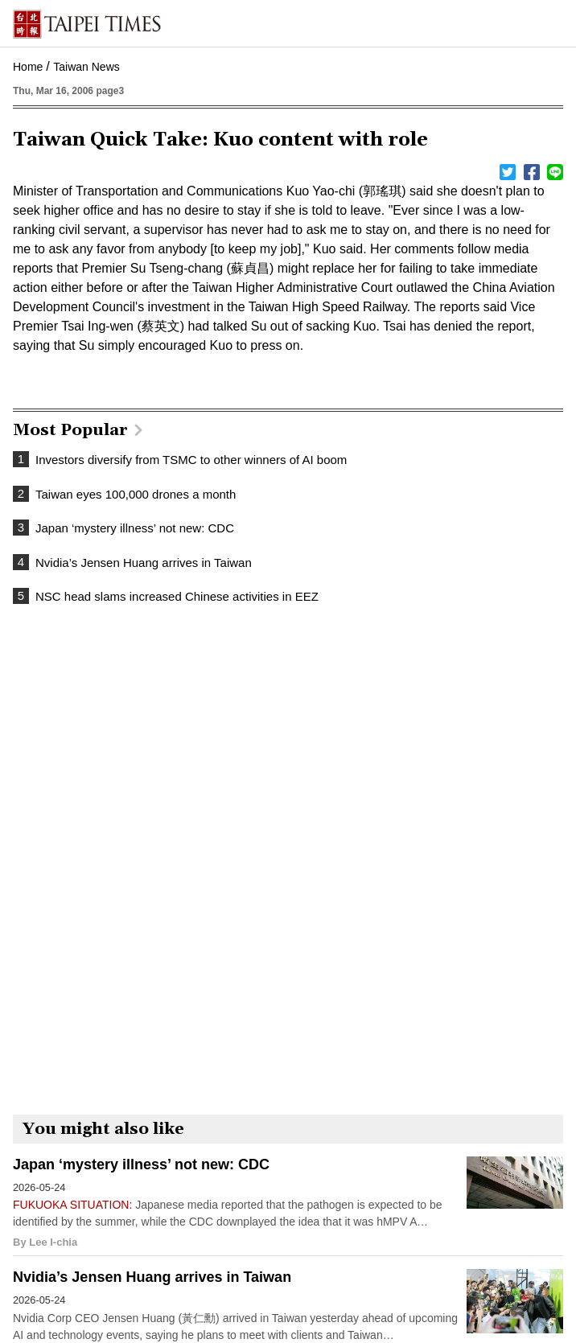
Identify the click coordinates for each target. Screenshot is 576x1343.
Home (28, 66)
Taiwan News (86, 66)
